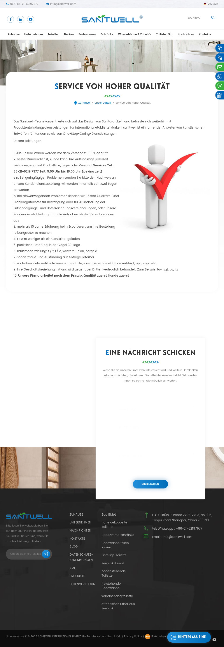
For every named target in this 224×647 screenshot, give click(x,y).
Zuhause (13, 34)
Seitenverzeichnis (84, 584)
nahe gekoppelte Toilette (114, 524)
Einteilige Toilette (114, 555)
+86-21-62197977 (26, 4)
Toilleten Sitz (164, 34)
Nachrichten (186, 34)
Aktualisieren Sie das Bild (157, 490)
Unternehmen (33, 34)
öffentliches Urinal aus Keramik (118, 606)
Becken (69, 34)
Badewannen (87, 34)
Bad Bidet (109, 515)
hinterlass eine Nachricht (187, 637)
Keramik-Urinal (113, 563)
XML (118, 637)
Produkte (77, 576)
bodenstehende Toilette (114, 573)
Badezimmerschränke (118, 535)
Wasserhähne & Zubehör (134, 34)
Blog (74, 546)
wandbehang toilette (117, 596)
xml (72, 568)
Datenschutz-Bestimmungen (81, 557)
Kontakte (205, 34)
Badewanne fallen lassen (115, 545)
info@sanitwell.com (63, 4)
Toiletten (53, 34)
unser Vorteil (102, 102)
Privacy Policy (133, 637)
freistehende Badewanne (111, 586)
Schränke (107, 34)
